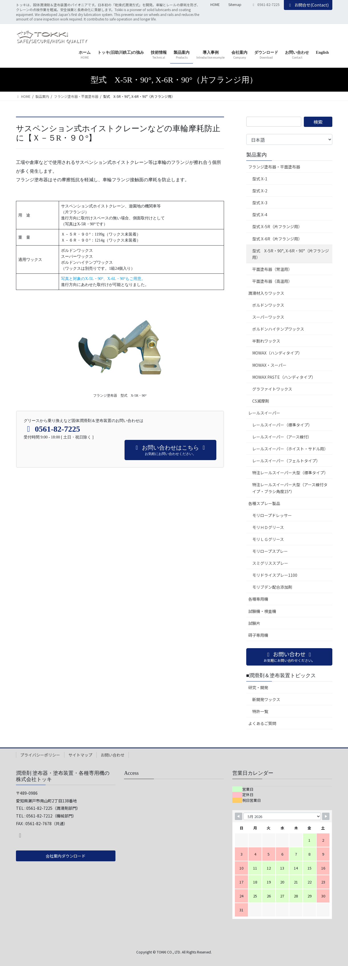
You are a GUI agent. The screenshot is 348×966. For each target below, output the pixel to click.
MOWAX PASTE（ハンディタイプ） (284, 377)
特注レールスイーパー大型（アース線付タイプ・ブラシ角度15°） (289, 488)
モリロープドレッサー (272, 515)
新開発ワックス (266, 699)
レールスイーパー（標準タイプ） (282, 425)
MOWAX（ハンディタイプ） (277, 353)
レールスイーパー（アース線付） (282, 437)
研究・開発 (258, 687)
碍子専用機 (258, 635)
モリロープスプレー (270, 551)
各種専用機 (258, 599)
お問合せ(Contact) (308, 5)
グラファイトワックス (272, 389)
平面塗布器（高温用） (272, 281)
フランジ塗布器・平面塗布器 (274, 167)
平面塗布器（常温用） (272, 269)
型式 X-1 (259, 179)
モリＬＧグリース (268, 539)
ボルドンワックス (268, 305)
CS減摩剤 (260, 401)
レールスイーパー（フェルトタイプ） (286, 461)
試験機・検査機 (262, 611)
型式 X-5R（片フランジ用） (277, 226)
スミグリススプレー (270, 563)
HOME (215, 4)
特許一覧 (260, 711)
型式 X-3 (259, 202)
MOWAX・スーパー (269, 365)
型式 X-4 (259, 214)
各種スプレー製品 (264, 503)
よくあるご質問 (262, 723)
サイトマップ (80, 755)
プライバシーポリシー (40, 755)
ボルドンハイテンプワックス (278, 329)
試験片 (254, 623)
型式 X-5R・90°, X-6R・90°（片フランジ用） (290, 254)
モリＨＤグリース (268, 527)
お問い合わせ (113, 755)
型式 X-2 (259, 190)
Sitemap (234, 4)
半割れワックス (266, 341)
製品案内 (256, 155)
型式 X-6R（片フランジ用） (277, 239)
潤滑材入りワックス (266, 293)
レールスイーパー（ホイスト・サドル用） (290, 449)
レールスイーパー (264, 413)
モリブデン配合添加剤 (272, 587)
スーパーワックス (268, 317)
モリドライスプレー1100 (274, 575)
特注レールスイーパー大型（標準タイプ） (290, 472)
